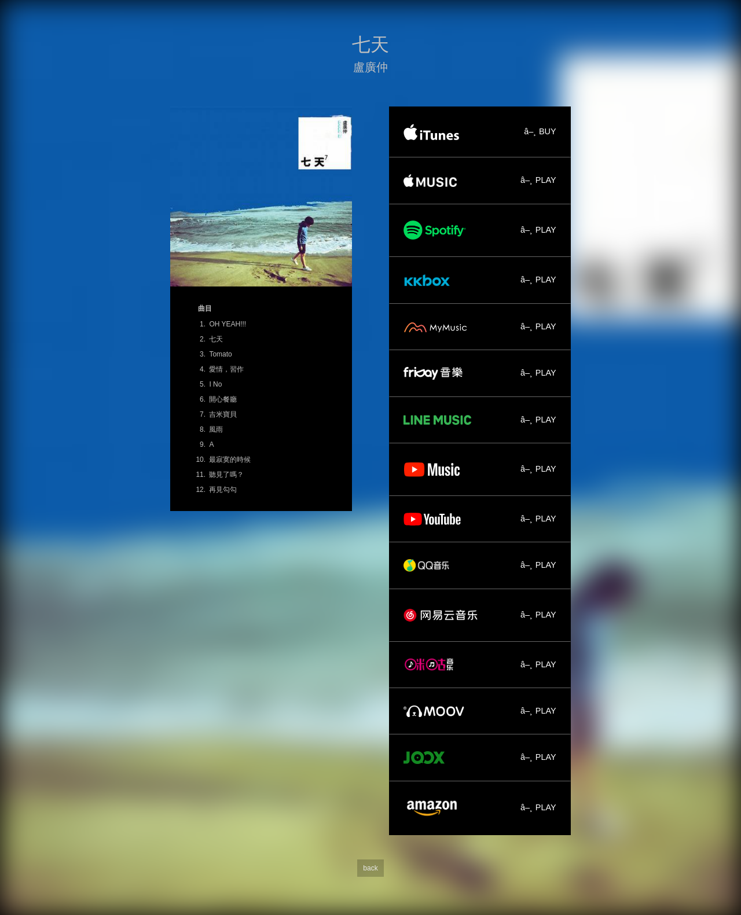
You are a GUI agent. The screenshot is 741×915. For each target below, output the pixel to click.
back (370, 868)
